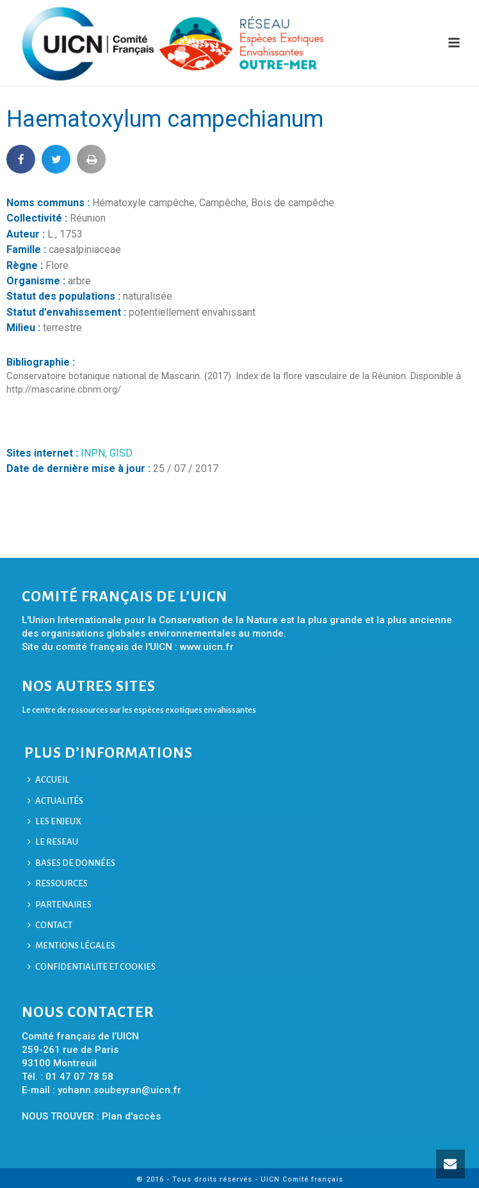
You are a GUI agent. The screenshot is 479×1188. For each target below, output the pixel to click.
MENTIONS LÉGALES (71, 945)
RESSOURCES (58, 883)
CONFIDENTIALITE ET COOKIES (92, 967)
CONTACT (50, 925)
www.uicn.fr (207, 647)
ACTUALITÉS (55, 801)
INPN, (95, 453)
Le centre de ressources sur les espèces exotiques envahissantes (139, 710)
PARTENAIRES (60, 904)
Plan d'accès (131, 1116)
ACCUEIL (48, 780)
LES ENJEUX (54, 821)
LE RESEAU (53, 842)
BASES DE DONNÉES (71, 863)
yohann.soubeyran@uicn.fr (119, 1090)
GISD (121, 453)
